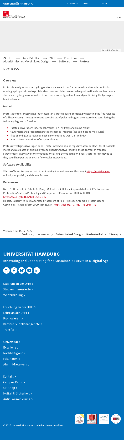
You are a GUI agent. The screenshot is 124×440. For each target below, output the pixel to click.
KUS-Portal (73, 3)
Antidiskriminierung (16, 399)
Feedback (26, 234)
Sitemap (113, 234)
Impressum (44, 234)
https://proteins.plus (98, 171)
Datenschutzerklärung (68, 234)
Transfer (8, 330)
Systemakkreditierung (116, 415)
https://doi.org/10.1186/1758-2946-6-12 (24, 197)
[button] (103, 3)
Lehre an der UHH (15, 313)
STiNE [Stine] (85, 3)
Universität (10, 342)
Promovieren (11, 318)
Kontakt (8, 376)
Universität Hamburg (18, 3)
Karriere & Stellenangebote (21, 324)
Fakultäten (10, 359)
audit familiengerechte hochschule (79, 419)
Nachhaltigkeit (13, 353)
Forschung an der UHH (18, 307)
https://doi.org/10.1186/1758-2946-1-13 (75, 204)
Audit (90, 415)
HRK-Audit (102, 417)
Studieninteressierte (17, 289)
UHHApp (9, 388)
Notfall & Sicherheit (16, 393)
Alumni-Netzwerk (15, 364)
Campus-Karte (12, 382)
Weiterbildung (13, 295)
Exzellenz (9, 347)
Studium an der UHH (17, 284)
